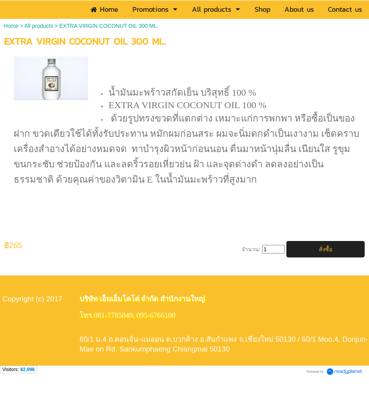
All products (38, 26)
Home (11, 26)
